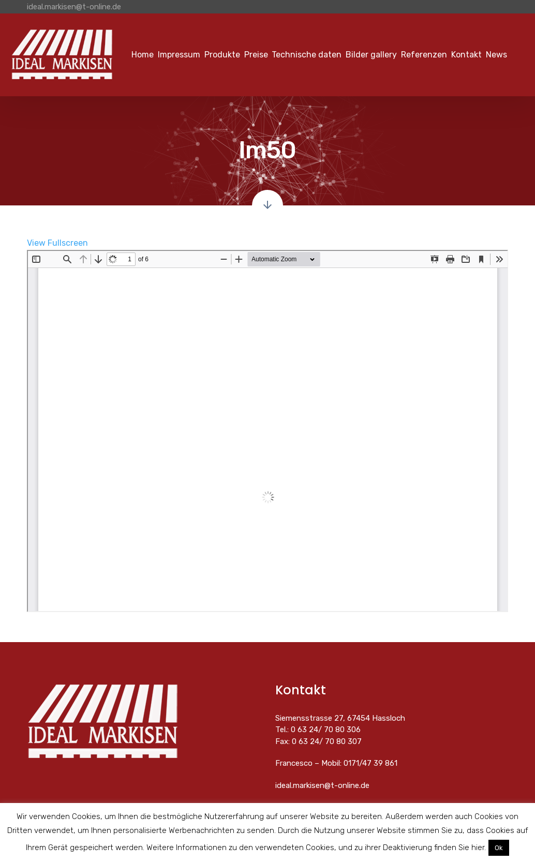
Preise (256, 55)
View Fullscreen (57, 243)
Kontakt (466, 55)
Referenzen (424, 55)
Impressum (179, 55)
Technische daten (306, 55)
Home (142, 55)
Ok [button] (499, 848)
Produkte (222, 55)
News (496, 55)
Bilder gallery (371, 55)
